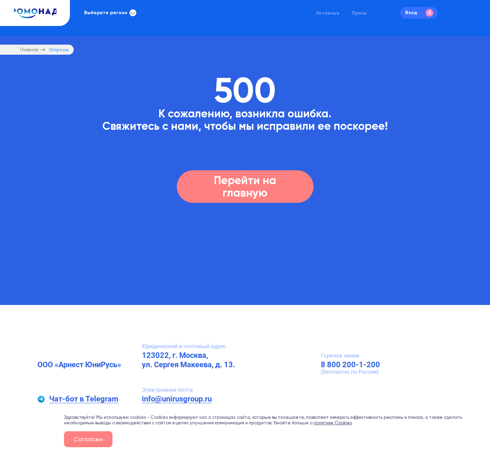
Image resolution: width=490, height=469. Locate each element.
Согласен (88, 439)
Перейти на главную (245, 186)
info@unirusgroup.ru (177, 399)
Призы (359, 13)
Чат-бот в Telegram (83, 399)
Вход (419, 13)
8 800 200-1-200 (350, 364)
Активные (327, 13)
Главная (29, 49)
